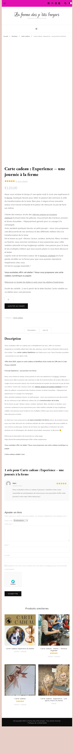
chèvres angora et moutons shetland (48, 413)
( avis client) (22, 208)
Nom (7, 572)
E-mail (7, 582)
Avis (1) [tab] (45, 357)
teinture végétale (48, 282)
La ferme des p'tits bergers (37, 14)
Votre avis (9, 551)
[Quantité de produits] (9, 326)
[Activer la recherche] (65, 3)
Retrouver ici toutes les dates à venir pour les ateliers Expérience (34, 309)
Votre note (9, 547)
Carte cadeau (18, 344)
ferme (9, 224)
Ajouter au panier (16, 333)
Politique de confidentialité (37, 749)
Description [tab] (32, 357)
